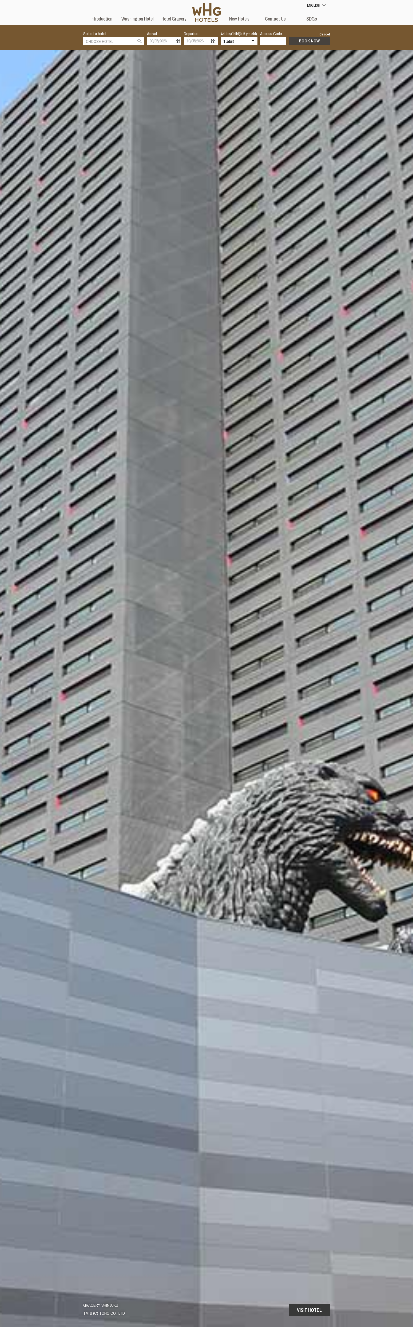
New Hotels (239, 18)
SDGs (311, 18)
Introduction (101, 18)
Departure (192, 34)
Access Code (271, 34)
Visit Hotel (309, 1310)
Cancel (324, 34)
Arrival (152, 34)
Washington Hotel (137, 18)
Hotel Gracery (173, 18)
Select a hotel (94, 34)
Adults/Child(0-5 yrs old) (239, 34)
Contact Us (275, 18)
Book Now (309, 41)
